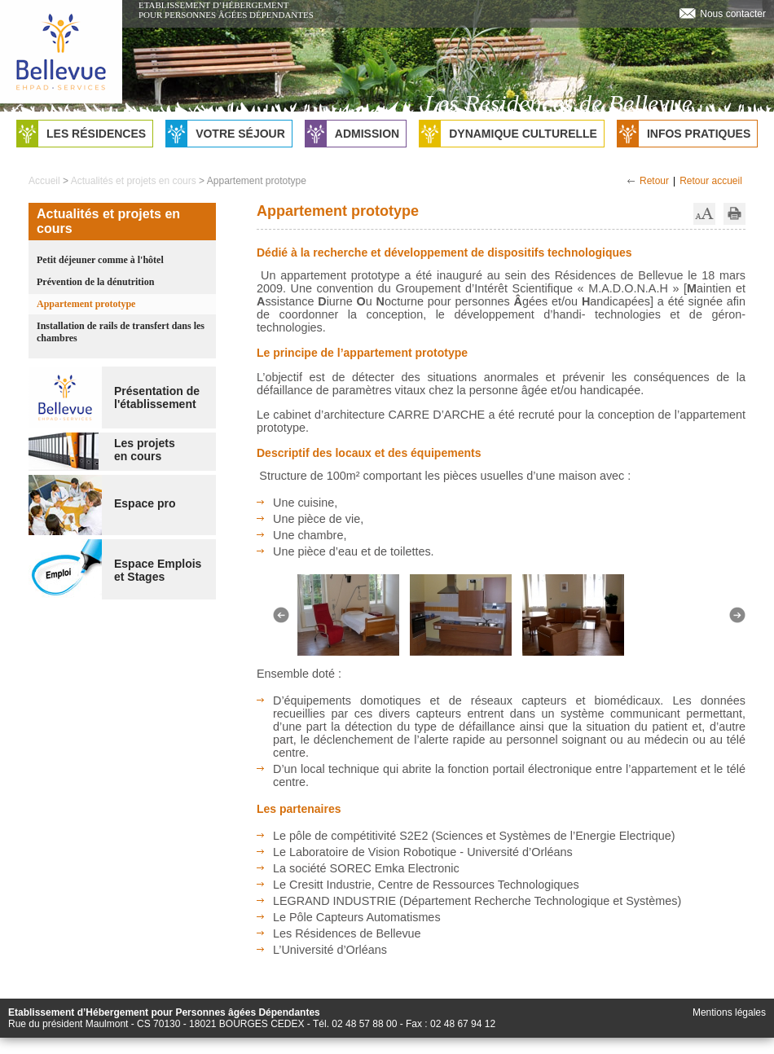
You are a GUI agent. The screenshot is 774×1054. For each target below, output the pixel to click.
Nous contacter (733, 14)
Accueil (44, 181)
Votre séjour (225, 134)
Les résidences (81, 134)
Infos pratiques (684, 134)
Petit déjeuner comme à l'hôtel (100, 260)
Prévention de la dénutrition (95, 282)
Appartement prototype (86, 304)
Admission (352, 134)
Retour (654, 181)
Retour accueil (710, 181)
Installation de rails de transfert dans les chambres (120, 332)
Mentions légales (729, 1012)
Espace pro (144, 503)
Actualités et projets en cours (133, 181)
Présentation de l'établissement (157, 397)
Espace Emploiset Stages (157, 570)
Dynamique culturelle (508, 134)
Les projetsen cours (144, 450)
